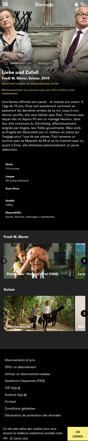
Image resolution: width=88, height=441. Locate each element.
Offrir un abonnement (20, 367)
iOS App (12, 388)
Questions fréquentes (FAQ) (25, 381)
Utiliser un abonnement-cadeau (27, 374)
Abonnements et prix (20, 360)
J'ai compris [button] (78, 434)
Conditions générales (20, 408)
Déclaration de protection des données (33, 415)
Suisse (34, 78)
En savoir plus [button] (19, 438)
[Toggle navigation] (5, 4)
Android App (15, 395)
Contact (10, 401)
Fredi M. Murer (14, 78)
